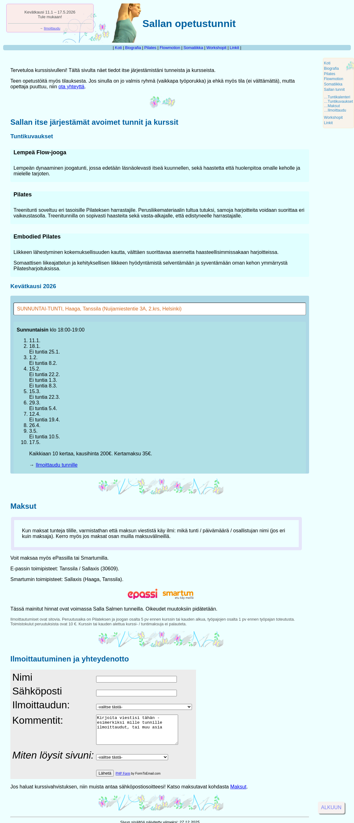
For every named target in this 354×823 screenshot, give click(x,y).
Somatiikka (193, 47)
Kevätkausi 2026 (33, 286)
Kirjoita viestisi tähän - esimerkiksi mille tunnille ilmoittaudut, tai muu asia (142, 732)
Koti (118, 47)
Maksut (23, 506)
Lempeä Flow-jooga (40, 152)
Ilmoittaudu (52, 28)
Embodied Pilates (37, 236)
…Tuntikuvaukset (338, 101)
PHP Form (123, 779)
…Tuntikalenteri (337, 97)
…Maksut (332, 106)
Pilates (150, 47)
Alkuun (331, 807)
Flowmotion (170, 47)
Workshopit (216, 47)
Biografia (133, 47)
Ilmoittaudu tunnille (56, 465)
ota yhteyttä (71, 86)
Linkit (234, 47)
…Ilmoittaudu (335, 110)
